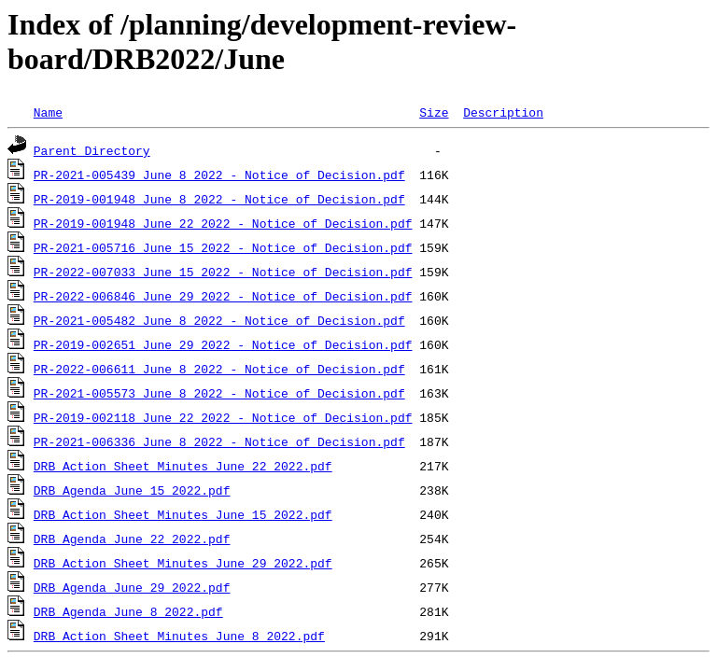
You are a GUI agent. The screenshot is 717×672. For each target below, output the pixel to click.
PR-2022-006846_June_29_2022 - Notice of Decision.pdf (223, 295)
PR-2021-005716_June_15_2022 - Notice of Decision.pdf (223, 247)
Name (48, 112)
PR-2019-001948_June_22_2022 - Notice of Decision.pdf (223, 223)
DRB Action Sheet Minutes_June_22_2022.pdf (183, 465)
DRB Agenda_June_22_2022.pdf (132, 538)
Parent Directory (92, 150)
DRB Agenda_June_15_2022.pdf (132, 490)
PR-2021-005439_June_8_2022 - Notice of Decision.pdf (219, 174)
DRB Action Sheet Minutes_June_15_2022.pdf (183, 514)
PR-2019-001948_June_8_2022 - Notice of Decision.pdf (219, 198)
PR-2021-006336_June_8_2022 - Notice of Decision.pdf (219, 441)
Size (433, 112)
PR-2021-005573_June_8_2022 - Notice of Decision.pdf (219, 393)
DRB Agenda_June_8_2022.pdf (128, 611)
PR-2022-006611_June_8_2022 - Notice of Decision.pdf (219, 368)
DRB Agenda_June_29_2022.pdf (132, 587)
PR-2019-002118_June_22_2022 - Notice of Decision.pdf (223, 417)
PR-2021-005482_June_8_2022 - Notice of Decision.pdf (219, 320)
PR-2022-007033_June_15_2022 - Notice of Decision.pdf (223, 271)
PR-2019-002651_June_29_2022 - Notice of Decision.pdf (223, 344)
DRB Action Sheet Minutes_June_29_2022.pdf (183, 562)
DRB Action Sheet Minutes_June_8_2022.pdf (179, 635)
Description (503, 112)
